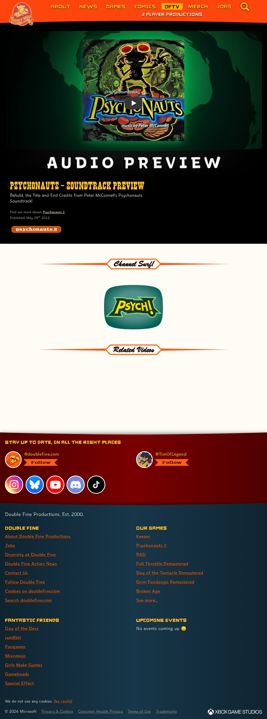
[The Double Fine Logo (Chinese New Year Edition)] (22, 14)
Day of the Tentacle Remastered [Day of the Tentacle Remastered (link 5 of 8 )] (169, 570)
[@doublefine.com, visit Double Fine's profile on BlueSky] (64, 457)
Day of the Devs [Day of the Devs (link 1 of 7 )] (22, 626)
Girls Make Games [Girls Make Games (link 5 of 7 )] (24, 662)
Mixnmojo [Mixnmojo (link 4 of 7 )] (15, 653)
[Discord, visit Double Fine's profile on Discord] (76, 482)
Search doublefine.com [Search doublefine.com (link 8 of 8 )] (28, 598)
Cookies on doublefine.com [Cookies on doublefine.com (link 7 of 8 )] (32, 589)
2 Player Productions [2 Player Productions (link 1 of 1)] (172, 14)
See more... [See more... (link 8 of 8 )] (147, 598)
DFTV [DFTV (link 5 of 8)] (172, 6)
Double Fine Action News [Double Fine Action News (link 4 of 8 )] (31, 561)
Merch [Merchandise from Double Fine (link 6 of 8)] (198, 6)
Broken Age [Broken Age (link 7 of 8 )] (148, 589)
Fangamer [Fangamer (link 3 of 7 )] (15, 644)
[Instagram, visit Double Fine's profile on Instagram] (14, 482)
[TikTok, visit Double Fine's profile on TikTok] (96, 482)
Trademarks (168, 709)
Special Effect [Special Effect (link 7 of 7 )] (19, 681)
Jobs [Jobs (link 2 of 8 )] (10, 543)
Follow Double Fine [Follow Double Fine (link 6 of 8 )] (25, 580)
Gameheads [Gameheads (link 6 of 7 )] (17, 672)
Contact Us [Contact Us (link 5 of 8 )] (16, 570)
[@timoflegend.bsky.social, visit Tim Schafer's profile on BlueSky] (196, 457)
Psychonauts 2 (54, 212)
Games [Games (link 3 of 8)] (116, 6)
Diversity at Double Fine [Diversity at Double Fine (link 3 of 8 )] (30, 552)
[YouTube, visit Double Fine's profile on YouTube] (55, 482)
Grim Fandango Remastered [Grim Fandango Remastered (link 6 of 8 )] (165, 580)
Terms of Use (141, 709)
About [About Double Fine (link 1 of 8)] (60, 6)
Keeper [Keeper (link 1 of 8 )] (143, 534)
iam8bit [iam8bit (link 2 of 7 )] (13, 635)
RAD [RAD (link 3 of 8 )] (141, 552)
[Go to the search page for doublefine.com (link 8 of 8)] (245, 6)
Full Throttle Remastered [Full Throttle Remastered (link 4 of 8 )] (162, 561)
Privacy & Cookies (57, 709)
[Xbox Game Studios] (235, 710)
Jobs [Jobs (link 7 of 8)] (224, 6)
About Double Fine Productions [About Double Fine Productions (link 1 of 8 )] (37, 534)
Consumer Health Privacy (102, 709)
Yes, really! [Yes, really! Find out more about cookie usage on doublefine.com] (63, 699)
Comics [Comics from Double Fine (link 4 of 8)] (145, 6)
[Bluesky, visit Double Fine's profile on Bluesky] (35, 482)
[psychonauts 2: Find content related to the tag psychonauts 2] (36, 229)
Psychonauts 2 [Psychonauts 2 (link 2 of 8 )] (151, 543)
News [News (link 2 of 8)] (88, 6)
